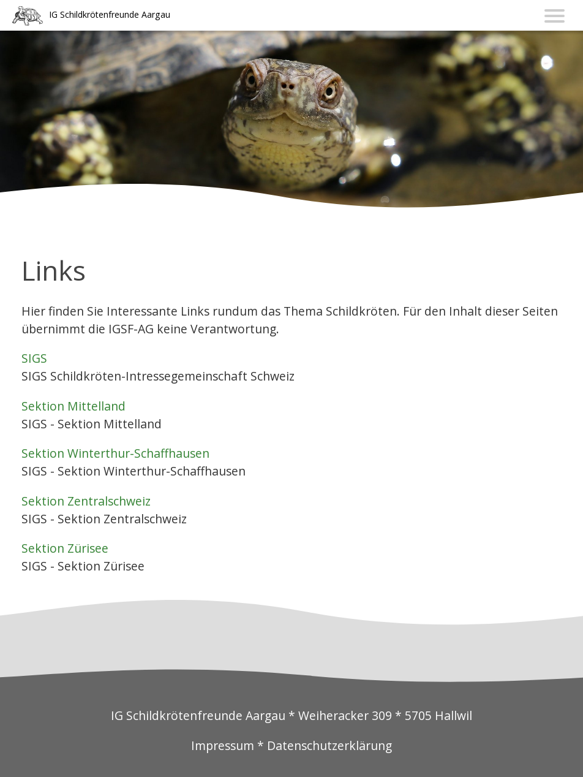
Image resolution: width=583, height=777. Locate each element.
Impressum (222, 745)
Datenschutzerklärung (329, 745)
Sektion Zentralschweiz (86, 501)
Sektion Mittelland (73, 406)
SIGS (34, 358)
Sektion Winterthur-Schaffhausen (115, 453)
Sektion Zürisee (64, 548)
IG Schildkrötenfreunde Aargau (109, 14)
